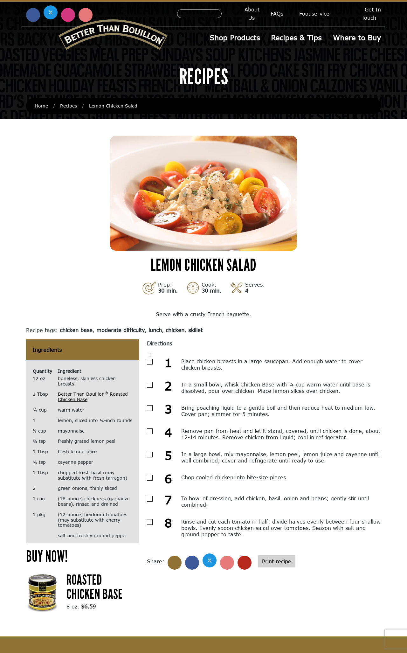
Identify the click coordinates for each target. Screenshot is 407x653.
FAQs (277, 13)
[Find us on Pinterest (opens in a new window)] (86, 15)
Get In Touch (371, 13)
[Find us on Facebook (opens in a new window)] (33, 15)
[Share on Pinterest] (227, 563)
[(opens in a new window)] (42, 592)
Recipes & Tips (296, 37)
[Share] (175, 563)
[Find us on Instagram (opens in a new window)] (68, 15)
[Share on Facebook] (192, 563)
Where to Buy (357, 37)
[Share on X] (210, 561)
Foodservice (314, 13)
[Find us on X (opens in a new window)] (51, 12)
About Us (252, 13)
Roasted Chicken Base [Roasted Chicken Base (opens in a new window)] (94, 587)
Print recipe (276, 562)
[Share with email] (245, 563)
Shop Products (235, 37)
